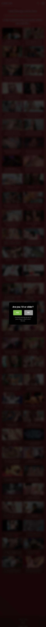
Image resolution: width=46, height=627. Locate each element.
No (28, 313)
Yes (17, 313)
